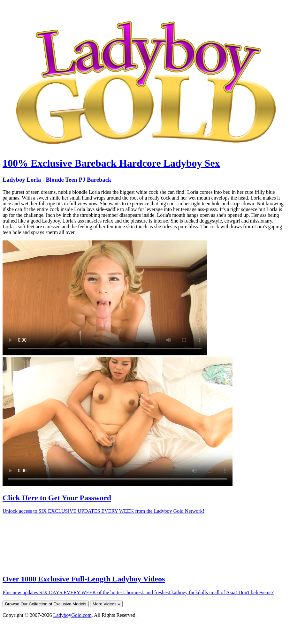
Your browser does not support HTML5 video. (105, 297)
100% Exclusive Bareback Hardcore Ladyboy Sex (111, 163)
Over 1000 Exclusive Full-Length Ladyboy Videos (84, 579)
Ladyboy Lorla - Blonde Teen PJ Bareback (57, 179)
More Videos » (106, 604)
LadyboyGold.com (72, 615)
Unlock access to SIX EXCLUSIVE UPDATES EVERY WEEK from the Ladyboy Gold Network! (103, 511)
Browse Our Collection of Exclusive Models (45, 604)
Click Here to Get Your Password (57, 498)
